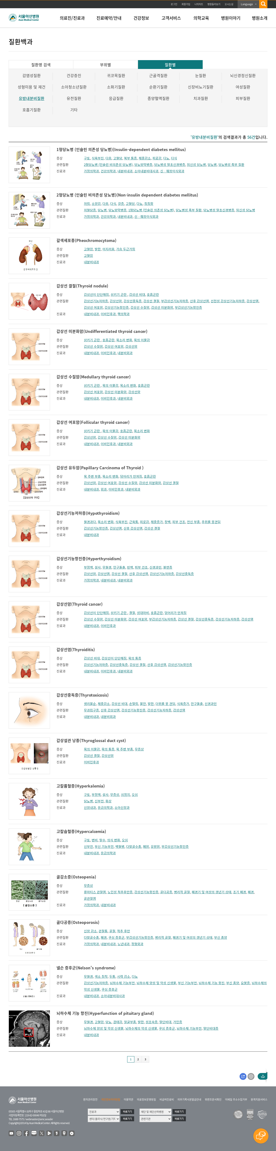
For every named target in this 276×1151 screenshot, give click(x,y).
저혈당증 (90, 210)
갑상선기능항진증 (117, 307)
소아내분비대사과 (146, 171)
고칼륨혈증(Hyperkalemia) (80, 786)
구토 (87, 158)
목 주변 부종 (92, 476)
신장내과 (90, 807)
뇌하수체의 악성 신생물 (141, 1028)
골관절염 (90, 898)
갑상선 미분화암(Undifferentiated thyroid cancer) (101, 331)
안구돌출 (119, 567)
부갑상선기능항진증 (188, 307)
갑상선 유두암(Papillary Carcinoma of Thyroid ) (100, 468)
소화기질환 (116, 87)
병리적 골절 (182, 892)
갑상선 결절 (151, 301)
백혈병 (119, 846)
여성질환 (243, 87)
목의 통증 (134, 658)
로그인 (174, 4)
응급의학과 (105, 807)
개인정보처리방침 (110, 1099)
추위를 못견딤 (211, 521)
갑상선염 (252, 301)
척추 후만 (123, 931)
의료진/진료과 (72, 18)
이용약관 (128, 1099)
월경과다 (90, 521)
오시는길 (229, 4)
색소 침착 (101, 976)
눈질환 (200, 75)
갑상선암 (116, 301)
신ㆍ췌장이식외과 (172, 171)
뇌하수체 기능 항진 (211, 983)
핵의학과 (124, 314)
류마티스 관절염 (95, 892)
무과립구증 (91, 710)
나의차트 (198, 4)
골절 (112, 931)
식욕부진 (98, 158)
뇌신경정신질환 (243, 75)
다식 (174, 158)
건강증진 (74, 75)
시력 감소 (123, 976)
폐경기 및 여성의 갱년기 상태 (211, 892)
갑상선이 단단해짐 (96, 294)
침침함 (148, 203)
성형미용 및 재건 (31, 87)
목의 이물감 (142, 340)
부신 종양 (220, 937)
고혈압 (88, 249)
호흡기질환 (31, 110)
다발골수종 (133, 846)
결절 (132, 612)
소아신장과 (122, 807)
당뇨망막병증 (143, 164)
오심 (135, 794)
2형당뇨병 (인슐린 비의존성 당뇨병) (108, 164)
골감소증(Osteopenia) (76, 877)
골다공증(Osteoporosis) (77, 922)
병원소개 (259, 18)
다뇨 (166, 158)
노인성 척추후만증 (120, 892)
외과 (104, 489)
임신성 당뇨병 (196, 164)
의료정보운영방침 (146, 1099)
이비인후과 (108, 314)
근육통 (133, 521)
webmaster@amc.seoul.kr (39, 1119)
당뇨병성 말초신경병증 (169, 164)
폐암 (146, 846)
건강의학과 (108, 171)
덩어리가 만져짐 (131, 476)
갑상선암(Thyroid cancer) (79, 604)
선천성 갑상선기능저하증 (228, 301)
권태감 (117, 1022)
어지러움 (108, 249)
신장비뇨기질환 (200, 87)
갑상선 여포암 (93, 307)
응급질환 (116, 98)
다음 (108, 158)
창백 (168, 521)
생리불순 (90, 703)
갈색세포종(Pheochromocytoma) (86, 240)
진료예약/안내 (108, 18)
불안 (143, 703)
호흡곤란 (153, 294)
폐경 (251, 892)
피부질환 (243, 98)
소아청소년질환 (74, 87)
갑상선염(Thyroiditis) (75, 649)
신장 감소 (90, 931)
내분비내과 (125, 171)
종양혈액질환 (158, 98)
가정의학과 (91, 171)
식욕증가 (183, 703)
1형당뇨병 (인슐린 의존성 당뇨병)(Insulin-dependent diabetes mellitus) (121, 149)
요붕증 (245, 983)
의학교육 (201, 18)
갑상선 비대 (137, 294)
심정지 (125, 794)
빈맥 (130, 567)
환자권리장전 (90, 1099)
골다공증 (166, 892)
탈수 (102, 840)
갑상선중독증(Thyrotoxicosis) (82, 695)
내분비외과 (125, 353)
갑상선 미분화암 (162, 307)
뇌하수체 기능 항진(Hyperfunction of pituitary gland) (105, 1013)
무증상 (139, 749)
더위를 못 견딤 (165, 703)
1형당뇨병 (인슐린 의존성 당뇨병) (151, 210)
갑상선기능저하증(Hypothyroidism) (88, 513)
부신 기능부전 (104, 846)
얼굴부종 (130, 1022)
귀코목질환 (116, 75)
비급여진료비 (167, 1099)
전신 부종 (193, 521)
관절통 (103, 931)
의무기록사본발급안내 (189, 1099)
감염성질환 (31, 75)
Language (247, 4)
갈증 (121, 203)
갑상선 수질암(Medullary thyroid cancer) (93, 377)
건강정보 (141, 18)
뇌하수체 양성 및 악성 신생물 (156, 983)
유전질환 (74, 98)
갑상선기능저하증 (96, 301)
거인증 (177, 1022)
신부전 (99, 801)
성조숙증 (152, 1022)
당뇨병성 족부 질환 (231, 164)
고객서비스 (171, 18)
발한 (98, 249)
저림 (87, 203)
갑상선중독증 (133, 301)
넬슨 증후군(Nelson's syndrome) (86, 968)
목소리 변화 (124, 340)
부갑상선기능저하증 (174, 301)
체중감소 (145, 158)
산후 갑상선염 (199, 301)
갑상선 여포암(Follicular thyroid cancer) (93, 422)
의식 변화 (113, 840)
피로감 (157, 158)
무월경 (106, 567)
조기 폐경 (239, 892)
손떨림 (133, 703)
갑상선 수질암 (139, 307)
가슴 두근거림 (125, 249)
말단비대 (165, 1022)
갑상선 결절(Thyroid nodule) (82, 286)
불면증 (167, 567)
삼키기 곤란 (119, 294)
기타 (74, 110)
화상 (108, 801)
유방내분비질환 (31, 98)
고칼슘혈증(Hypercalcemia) (81, 831)
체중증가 (157, 521)
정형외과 (137, 944)
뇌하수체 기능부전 (122, 983)
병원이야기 (230, 18)
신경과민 (155, 567)
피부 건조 (178, 521)
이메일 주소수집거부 (236, 1099)
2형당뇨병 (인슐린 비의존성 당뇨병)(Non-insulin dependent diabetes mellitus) (127, 195)
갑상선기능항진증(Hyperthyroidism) (88, 558)
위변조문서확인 (213, 1099)
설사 (98, 567)
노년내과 (124, 944)
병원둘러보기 (213, 4)
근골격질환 (158, 75)
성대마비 (143, 612)
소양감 (96, 203)
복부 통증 (130, 158)
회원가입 (186, 4)
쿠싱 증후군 (116, 937)
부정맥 (88, 567)
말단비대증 (210, 1028)
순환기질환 (158, 87)
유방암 (155, 846)
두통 (112, 976)
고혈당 (117, 158)
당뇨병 (212, 164)
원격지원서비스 (259, 1099)
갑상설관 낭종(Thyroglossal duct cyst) (91, 740)
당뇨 (108, 1022)
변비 (95, 840)
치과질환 (200, 98)
